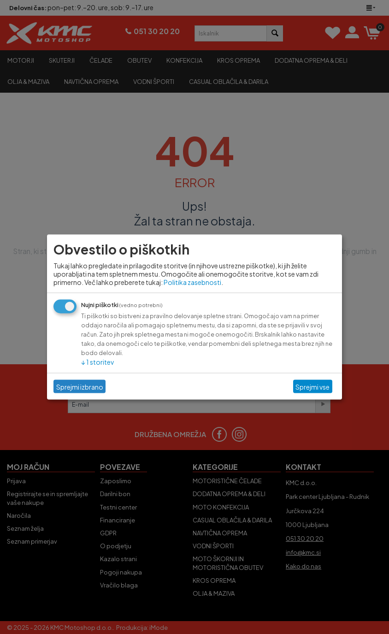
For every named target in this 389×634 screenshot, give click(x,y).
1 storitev (97, 362)
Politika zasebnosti (192, 282)
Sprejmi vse (312, 386)
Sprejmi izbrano (79, 386)
